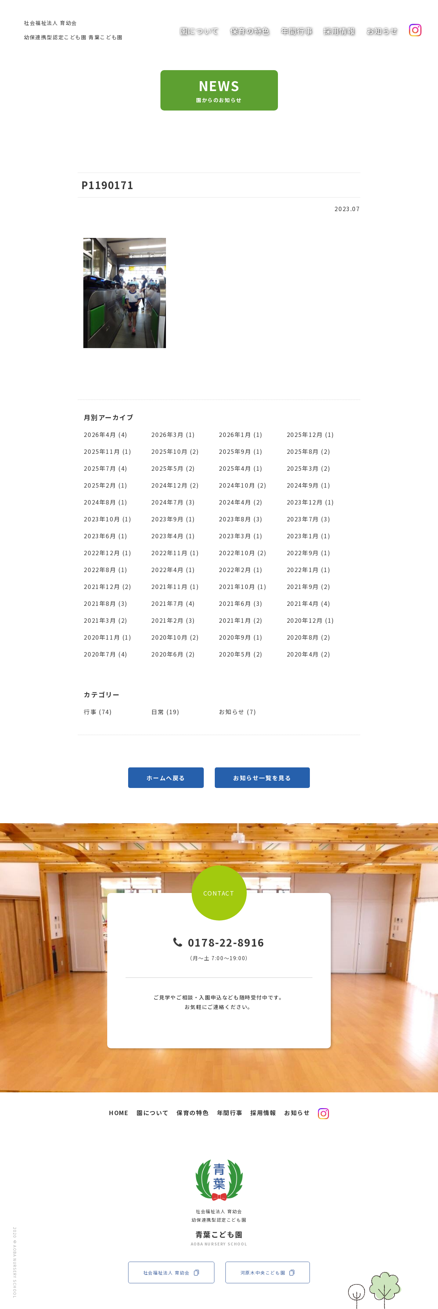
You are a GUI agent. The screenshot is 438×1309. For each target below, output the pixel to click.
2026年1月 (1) (241, 434)
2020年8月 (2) (309, 637)
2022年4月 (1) (173, 569)
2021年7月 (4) (173, 603)
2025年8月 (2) (309, 451)
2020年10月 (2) (175, 637)
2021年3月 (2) (106, 620)
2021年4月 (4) (309, 603)
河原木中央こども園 (267, 1272)
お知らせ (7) (237, 711)
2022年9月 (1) (309, 552)
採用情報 (339, 30)
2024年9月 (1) (309, 485)
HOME (118, 1112)
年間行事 (296, 30)
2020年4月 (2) (309, 654)
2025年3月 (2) (309, 468)
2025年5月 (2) (173, 468)
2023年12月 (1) (310, 502)
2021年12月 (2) (107, 586)
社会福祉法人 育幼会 (171, 1272)
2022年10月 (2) (243, 552)
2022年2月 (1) (241, 569)
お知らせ (382, 30)
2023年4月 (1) (173, 535)
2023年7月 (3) (309, 518)
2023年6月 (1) (106, 535)
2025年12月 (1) (310, 434)
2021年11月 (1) (175, 586)
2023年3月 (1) (241, 535)
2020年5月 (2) (241, 654)
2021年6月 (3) (241, 603)
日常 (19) (165, 711)
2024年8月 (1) (106, 502)
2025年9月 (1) (241, 451)
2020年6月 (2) (173, 654)
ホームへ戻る (165, 777)
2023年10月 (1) (107, 518)
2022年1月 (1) (309, 569)
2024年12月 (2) (175, 485)
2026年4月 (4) (106, 434)
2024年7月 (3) (173, 502)
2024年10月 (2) (243, 485)
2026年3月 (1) (173, 434)
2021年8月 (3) (106, 603)
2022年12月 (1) (107, 552)
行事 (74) (98, 711)
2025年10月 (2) (175, 451)
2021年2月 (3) (173, 620)
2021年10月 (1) (243, 586)
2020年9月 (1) (241, 637)
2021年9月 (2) (309, 586)
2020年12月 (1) (310, 620)
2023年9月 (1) (173, 518)
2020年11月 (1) (107, 637)
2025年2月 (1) (106, 485)
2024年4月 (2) (241, 502)
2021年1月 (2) (241, 620)
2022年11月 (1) (175, 552)
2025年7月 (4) (106, 468)
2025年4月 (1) (241, 468)
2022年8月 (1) (106, 569)
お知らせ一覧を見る (262, 777)
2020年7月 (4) (106, 654)
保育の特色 (250, 30)
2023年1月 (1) (309, 535)
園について (199, 30)
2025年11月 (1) (107, 451)
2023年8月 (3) (241, 518)
